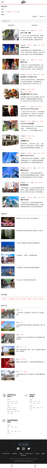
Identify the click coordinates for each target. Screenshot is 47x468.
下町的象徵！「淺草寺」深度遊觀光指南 (26, 255)
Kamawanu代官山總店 (27, 123)
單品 (16, 427)
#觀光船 (23, 298)
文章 (12, 466)
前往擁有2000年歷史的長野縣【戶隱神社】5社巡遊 (29, 230)
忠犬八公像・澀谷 (25, 32)
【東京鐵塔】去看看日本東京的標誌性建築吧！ (28, 267)
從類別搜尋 (11, 25)
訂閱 (8, 427)
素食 (12, 427)
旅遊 (31, 407)
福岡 (12, 403)
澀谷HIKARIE (24, 170)
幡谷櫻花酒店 (24, 185)
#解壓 (29, 298)
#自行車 (4, 298)
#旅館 (34, 298)
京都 (17, 401)
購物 (12, 413)
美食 (8, 413)
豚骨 (8, 431)
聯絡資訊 (43, 453)
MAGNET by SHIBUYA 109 (28, 77)
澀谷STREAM (24, 199)
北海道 (8, 401)
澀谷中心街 (23, 62)
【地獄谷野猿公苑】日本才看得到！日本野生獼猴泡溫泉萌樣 (30, 375)
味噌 (12, 431)
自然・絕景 (9, 411)
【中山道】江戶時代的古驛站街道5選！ (26, 280)
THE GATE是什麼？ (6, 453)
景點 (35, 466)
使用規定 (21, 453)
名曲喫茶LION (24, 141)
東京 (13, 401)
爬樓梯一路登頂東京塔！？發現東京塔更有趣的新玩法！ (30, 362)
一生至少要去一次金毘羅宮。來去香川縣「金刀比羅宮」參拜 (30, 313)
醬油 (16, 431)
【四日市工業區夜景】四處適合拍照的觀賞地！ (28, 243)
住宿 (42, 407)
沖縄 (16, 403)
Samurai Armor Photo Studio (29, 109)
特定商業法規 (23, 455)
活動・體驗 (16, 411)
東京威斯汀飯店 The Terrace (28, 94)
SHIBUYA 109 (24, 47)
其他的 (8, 433)
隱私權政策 (14, 453)
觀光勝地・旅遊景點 (11, 409)
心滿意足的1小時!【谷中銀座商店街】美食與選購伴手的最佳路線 (30, 338)
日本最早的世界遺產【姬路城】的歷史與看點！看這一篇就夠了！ (30, 325)
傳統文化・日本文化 (11, 407)
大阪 (8, 403)
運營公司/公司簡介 (29, 453)
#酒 (18, 298)
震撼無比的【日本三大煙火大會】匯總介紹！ (27, 218)
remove (8, 11)
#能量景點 (11, 298)
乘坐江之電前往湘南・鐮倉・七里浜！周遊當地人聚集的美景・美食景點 (30, 350)
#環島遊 (41, 298)
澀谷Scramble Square (27, 155)
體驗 (34, 407)
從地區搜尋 (34, 25)
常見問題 (37, 453)
